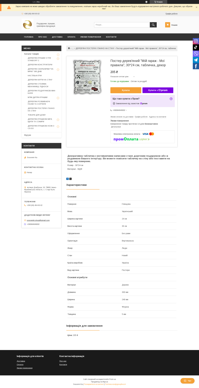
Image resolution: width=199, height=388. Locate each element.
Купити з (157, 90)
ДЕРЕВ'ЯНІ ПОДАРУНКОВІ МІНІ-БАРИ (42, 92)
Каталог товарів (31, 54)
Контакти (111, 37)
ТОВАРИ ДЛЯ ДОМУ (37, 115)
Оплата (71, 37)
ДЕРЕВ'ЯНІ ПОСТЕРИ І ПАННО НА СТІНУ (95, 48)
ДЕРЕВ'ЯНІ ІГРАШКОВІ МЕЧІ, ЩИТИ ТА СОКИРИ (40, 120)
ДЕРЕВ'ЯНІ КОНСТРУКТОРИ (40, 65)
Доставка (57, 37)
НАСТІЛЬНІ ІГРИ (35, 76)
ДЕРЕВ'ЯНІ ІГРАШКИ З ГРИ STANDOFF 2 (39, 59)
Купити (126, 90)
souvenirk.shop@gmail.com (38, 220)
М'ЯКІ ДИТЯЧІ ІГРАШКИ (37, 97)
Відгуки (27, 135)
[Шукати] (153, 24)
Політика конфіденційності (115, 384)
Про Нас (42, 37)
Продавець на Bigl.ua (99, 382)
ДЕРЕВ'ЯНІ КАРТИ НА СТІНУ (40, 80)
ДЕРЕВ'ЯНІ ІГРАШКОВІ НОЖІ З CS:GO (41, 127)
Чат (187, 381)
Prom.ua (112, 379)
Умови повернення (90, 37)
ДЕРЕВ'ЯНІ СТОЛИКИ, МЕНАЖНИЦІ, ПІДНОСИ (38, 85)
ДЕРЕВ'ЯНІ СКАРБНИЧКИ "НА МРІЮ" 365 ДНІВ (40, 70)
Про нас (62, 361)
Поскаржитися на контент (94, 384)
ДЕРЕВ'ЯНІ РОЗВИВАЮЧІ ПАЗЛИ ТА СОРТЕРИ (39, 102)
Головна (28, 37)
